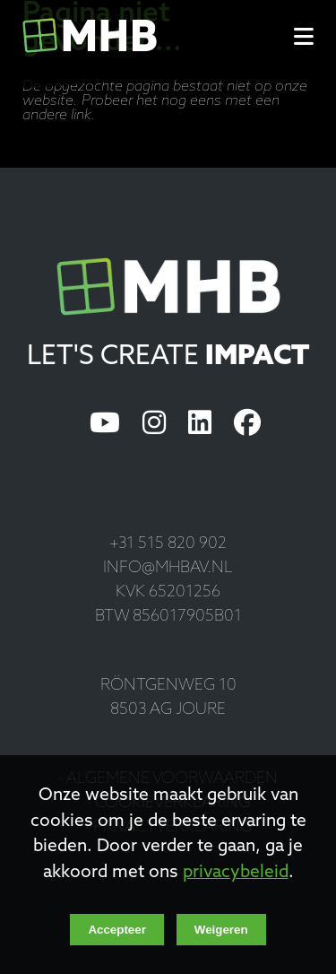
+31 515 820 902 (168, 543)
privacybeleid (236, 873)
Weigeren (221, 929)
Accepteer (116, 929)
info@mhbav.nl (168, 568)
